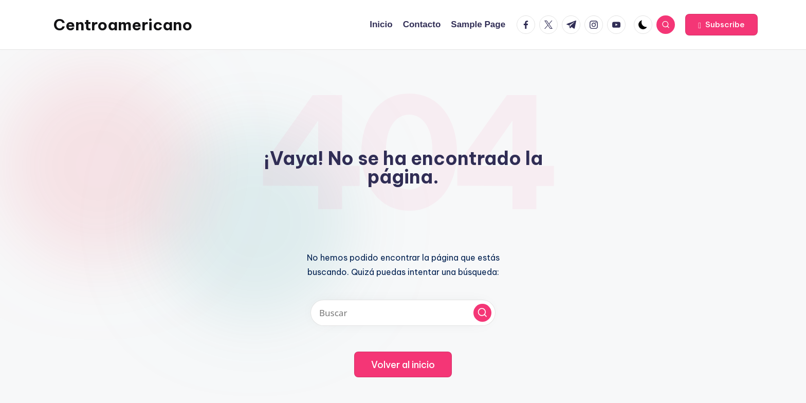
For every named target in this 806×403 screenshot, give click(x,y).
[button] (721, 24)
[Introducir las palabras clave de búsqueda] (403, 313)
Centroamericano (122, 24)
